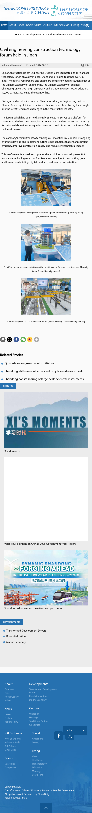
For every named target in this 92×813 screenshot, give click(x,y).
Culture (34, 708)
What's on (34, 714)
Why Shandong (13, 739)
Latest (8, 714)
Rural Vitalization (16, 636)
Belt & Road (10, 746)
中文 (12, 34)
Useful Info (37, 775)
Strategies (10, 764)
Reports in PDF (12, 722)
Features (8, 386)
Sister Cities (10, 750)
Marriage (36, 771)
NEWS (21, 25)
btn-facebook (78, 25)
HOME (4, 25)
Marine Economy (16, 642)
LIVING (4, 34)
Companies (10, 767)
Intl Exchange (13, 733)
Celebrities (34, 725)
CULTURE (47, 25)
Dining (35, 742)
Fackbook (58, 735)
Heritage (33, 717)
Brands (9, 758)
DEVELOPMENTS (33, 25)
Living (36, 751)
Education (37, 767)
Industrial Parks (12, 742)
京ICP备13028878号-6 (16, 798)
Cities (7, 693)
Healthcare (37, 760)
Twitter (69, 735)
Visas (34, 756)
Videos (8, 700)
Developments (11, 622)
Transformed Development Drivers (26, 630)
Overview (9, 689)
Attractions (37, 739)
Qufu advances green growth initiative (29, 363)
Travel (36, 733)
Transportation (39, 764)
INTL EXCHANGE (61, 25)
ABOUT (12, 25)
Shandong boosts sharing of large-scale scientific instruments (44, 379)
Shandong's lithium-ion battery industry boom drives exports (44, 371)
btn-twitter (87, 25)
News (8, 709)
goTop (46, 808)
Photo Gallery (12, 697)
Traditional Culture (38, 721)
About (9, 684)
